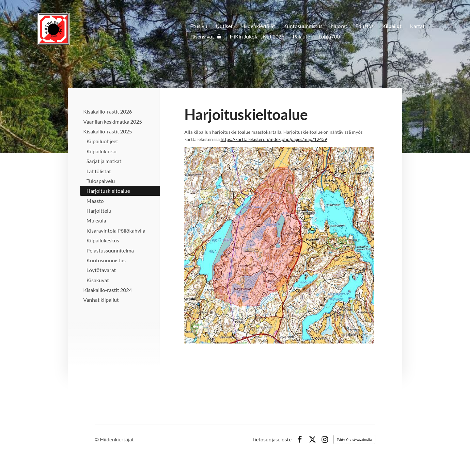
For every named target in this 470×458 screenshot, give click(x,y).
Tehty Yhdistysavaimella (354, 439)
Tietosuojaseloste (271, 439)
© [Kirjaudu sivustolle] (97, 439)
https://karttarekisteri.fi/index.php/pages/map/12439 (274, 139)
